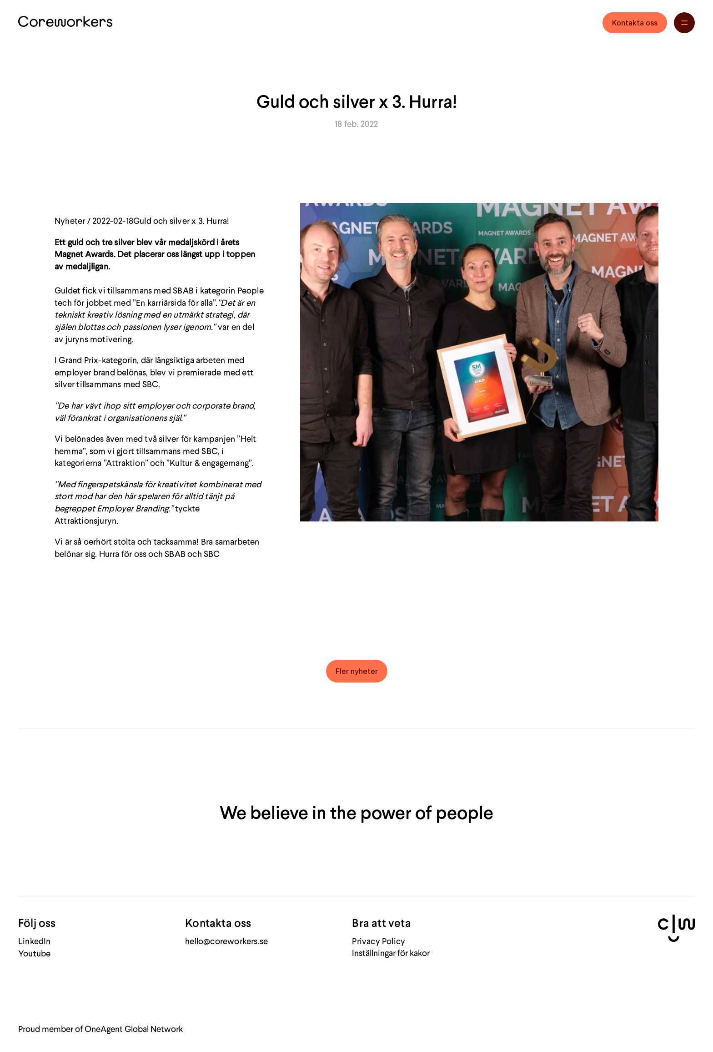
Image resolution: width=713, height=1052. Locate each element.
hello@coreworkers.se (226, 941)
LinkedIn (34, 941)
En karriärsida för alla (174, 302)
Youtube (34, 953)
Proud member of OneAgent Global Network (100, 1028)
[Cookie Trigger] (391, 952)
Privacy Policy (378, 941)
